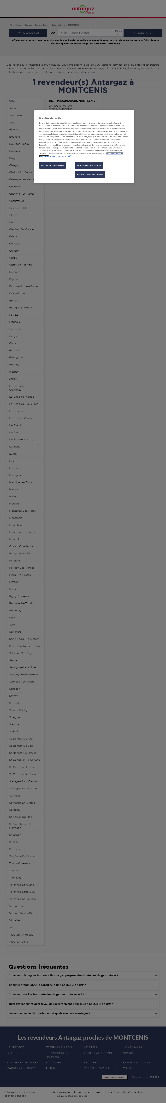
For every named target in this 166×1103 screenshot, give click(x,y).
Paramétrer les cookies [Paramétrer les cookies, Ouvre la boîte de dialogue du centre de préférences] (52, 165)
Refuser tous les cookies (89, 165)
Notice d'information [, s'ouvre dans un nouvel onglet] (58, 156)
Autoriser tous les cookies (90, 174)
